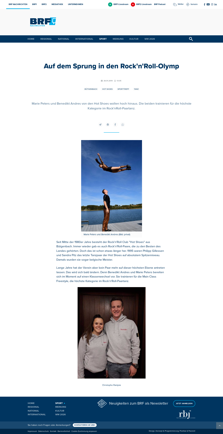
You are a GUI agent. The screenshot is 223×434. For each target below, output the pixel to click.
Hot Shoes (107, 89)
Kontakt (53, 431)
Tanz (136, 89)
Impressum (32, 431)
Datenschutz (43, 431)
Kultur (133, 38)
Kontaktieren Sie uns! (84, 425)
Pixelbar (183, 431)
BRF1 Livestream (121, 4)
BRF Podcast (159, 4)
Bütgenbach (91, 89)
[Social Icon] (204, 4)
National (63, 38)
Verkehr (194, 4)
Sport (103, 38)
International (84, 38)
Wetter (181, 4)
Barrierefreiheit (64, 431)
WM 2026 (149, 38)
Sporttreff (123, 89)
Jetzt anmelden (184, 403)
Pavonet (191, 431)
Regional (46, 38)
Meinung (118, 38)
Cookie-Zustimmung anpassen (84, 431)
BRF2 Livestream (144, 4)
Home (31, 38)
